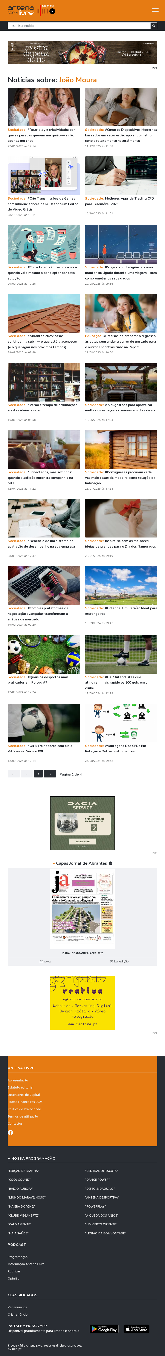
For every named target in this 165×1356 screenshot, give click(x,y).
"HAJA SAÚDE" (18, 1233)
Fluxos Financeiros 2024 (25, 1102)
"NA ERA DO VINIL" (21, 1206)
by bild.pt (14, 1349)
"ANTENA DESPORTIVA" (102, 1197)
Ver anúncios (17, 1307)
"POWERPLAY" (95, 1206)
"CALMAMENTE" (19, 1224)
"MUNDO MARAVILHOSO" (27, 1197)
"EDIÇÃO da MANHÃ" (23, 1171)
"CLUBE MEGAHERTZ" (23, 1215)
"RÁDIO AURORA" (20, 1188)
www (45, 961)
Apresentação (18, 1080)
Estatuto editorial (20, 1087)
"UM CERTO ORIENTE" (101, 1224)
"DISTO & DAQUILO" (100, 1188)
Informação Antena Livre (26, 1264)
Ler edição (119, 961)
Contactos (15, 1123)
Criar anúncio (18, 1314)
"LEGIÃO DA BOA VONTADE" (105, 1233)
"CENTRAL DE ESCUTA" (101, 1171)
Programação (18, 1257)
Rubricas (14, 1271)
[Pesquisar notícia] (79, 25)
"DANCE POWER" (97, 1179)
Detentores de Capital (24, 1095)
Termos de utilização (23, 1116)
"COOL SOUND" (19, 1179)
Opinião (13, 1278)
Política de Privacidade (24, 1109)
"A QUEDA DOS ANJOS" (101, 1215)
